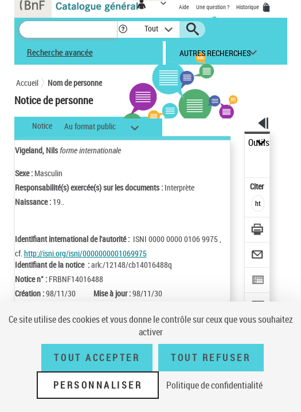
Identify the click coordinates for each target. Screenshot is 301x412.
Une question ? (212, 7)
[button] (123, 29)
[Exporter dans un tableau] (258, 281)
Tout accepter (97, 357)
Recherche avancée (60, 52)
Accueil (27, 82)
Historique (248, 7)
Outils (258, 143)
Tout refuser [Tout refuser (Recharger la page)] (211, 357)
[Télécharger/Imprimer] (258, 231)
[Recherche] (68, 29)
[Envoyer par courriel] (258, 256)
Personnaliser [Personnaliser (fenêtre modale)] (98, 385)
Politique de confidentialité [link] (214, 385)
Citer (257, 186)
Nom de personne (75, 82)
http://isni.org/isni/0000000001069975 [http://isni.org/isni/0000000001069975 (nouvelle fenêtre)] (85, 253)
